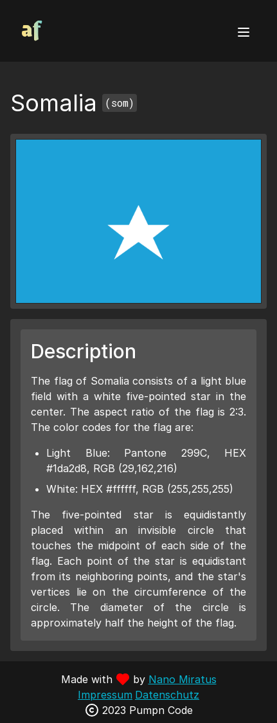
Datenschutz (167, 694)
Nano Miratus (182, 679)
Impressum (105, 694)
